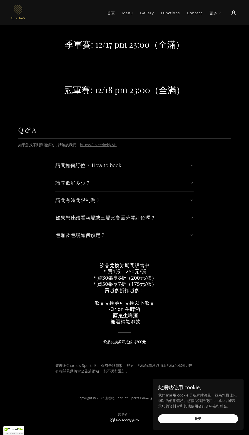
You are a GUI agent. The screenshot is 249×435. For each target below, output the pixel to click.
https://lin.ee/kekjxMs (98, 144)
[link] (18, 12)
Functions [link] (170, 12)
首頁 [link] (111, 12)
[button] (215, 13)
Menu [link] (127, 12)
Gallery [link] (147, 12)
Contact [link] (194, 12)
